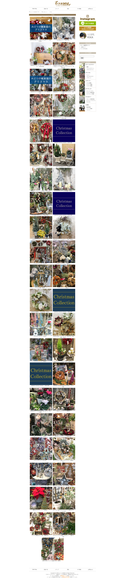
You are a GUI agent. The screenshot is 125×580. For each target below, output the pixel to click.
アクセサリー (88, 96)
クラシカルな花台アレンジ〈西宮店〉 (63, 166)
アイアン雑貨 (89, 84)
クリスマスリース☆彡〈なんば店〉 (40, 263)
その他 (87, 104)
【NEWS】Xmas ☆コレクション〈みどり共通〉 (40, 485)
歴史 (68, 8)
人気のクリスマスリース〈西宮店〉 (63, 411)
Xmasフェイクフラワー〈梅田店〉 (63, 263)
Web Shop (34, 8)
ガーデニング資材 (90, 93)
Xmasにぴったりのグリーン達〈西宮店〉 (40, 239)
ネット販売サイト (85, 45)
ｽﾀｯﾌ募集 (79, 8)
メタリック (88, 80)
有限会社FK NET (65, 577)
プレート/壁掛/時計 (90, 98)
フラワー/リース (89, 69)
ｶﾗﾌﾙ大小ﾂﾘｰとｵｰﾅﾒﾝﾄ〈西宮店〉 (40, 336)
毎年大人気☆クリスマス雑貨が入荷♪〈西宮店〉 (51, 560)
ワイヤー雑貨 (89, 85)
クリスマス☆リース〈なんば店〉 (40, 460)
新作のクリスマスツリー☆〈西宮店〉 (40, 510)
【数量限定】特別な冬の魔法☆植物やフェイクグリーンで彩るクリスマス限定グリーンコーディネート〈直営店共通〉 (63, 66)
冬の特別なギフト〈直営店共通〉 (63, 40)
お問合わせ (90, 8)
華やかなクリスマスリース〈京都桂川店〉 (63, 436)
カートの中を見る (83, 48)
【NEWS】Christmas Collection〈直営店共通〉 (63, 142)
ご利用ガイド (83, 46)
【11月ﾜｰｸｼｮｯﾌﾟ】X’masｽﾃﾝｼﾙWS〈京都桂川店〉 (63, 361)
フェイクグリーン (90, 68)
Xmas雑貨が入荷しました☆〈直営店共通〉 (40, 215)
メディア (57, 8)
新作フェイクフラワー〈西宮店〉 (40, 436)
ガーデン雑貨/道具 (90, 92)
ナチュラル (88, 72)
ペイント (88, 109)
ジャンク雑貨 (89, 108)
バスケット (88, 77)
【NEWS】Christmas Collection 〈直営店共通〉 (63, 311)
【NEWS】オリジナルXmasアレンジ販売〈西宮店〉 (63, 239)
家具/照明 (88, 106)
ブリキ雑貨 (88, 82)
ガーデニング (88, 88)
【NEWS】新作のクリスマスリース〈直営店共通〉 (40, 142)
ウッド (87, 74)
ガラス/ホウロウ (89, 76)
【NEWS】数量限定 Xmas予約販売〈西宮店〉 (40, 311)
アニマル (88, 101)
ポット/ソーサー (89, 90)
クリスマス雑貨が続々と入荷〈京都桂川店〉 (40, 535)
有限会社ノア (63, 575)
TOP (34, 12)
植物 (87, 66)
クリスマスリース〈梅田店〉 (63, 287)
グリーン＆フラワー (90, 64)
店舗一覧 (46, 8)
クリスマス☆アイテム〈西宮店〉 (40, 361)
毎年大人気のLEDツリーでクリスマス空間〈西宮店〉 (63, 485)
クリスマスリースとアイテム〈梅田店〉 (40, 166)
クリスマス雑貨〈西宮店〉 (40, 287)
